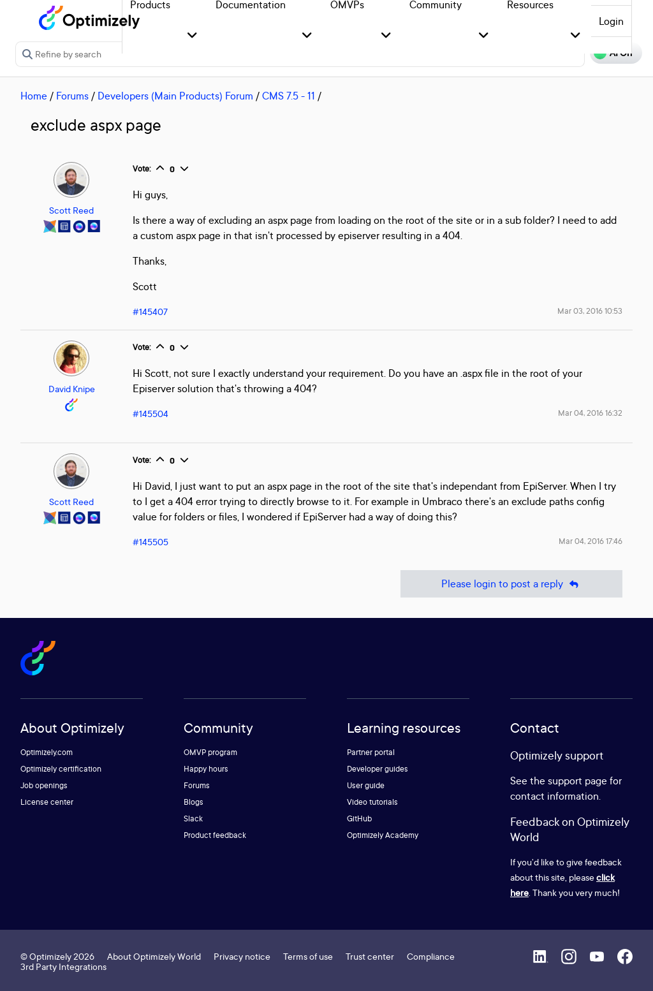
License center (46, 801)
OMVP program (210, 752)
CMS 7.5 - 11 (288, 96)
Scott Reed (71, 210)
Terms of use (308, 956)
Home (33, 96)
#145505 (150, 542)
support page (577, 781)
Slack (193, 818)
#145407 (150, 311)
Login (611, 21)
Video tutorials (372, 801)
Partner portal (371, 752)
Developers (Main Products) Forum (175, 96)
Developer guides (377, 768)
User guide (366, 785)
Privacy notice (242, 956)
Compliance (431, 956)
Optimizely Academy (382, 835)
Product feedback (215, 835)
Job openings (44, 785)
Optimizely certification (60, 768)
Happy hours (206, 768)
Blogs (193, 801)
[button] (192, 36)
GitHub (359, 818)
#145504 (150, 413)
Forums (72, 96)
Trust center (370, 956)
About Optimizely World (154, 956)
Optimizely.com (46, 752)
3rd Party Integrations (63, 966)
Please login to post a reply (511, 583)
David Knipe (71, 389)
